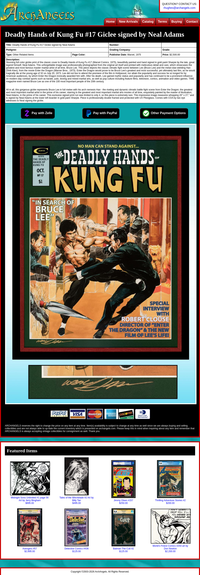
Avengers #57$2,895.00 (29, 530)
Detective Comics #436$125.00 (76, 531)
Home (110, 21)
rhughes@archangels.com (179, 7)
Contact (192, 21)
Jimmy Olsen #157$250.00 (123, 482)
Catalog (148, 21)
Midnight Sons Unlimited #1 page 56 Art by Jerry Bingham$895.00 (29, 482)
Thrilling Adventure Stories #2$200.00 (170, 482)
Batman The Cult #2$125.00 (123, 530)
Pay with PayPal (101, 113)
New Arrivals (128, 21)
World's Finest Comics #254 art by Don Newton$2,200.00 (170, 531)
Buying (176, 21)
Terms (162, 21)
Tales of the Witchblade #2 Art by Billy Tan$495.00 (77, 480)
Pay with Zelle (37, 113)
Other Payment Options (164, 113)
